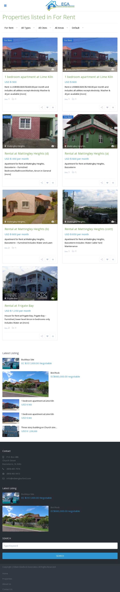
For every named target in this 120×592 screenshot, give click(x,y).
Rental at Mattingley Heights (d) (27, 153)
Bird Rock (55, 371)
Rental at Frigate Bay (19, 305)
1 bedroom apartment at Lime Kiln (29, 77)
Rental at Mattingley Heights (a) (87, 153)
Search (60, 554)
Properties (7, 577)
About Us (6, 583)
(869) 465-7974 (13, 467)
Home (5, 572)
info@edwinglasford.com (19, 477)
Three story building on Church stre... (39, 426)
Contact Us (7, 588)
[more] (23, 94)
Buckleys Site (27, 358)
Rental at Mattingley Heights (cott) (89, 228)
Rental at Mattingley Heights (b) (27, 228)
